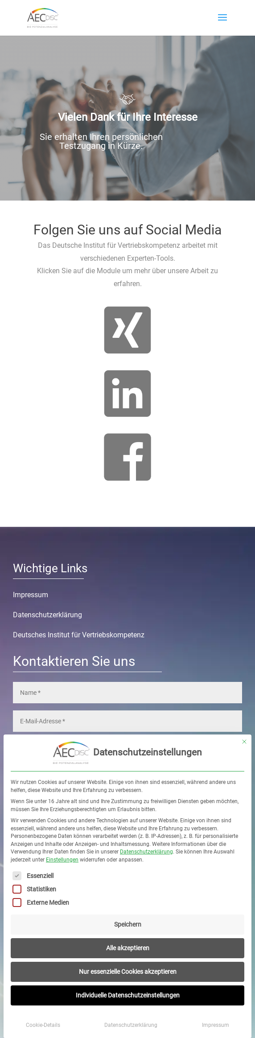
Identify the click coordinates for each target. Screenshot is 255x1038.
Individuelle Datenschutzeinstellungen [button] (128, 995)
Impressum (215, 1025)
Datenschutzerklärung (146, 852)
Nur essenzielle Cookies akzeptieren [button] (128, 971)
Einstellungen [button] (62, 860)
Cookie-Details (43, 1025)
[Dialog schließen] (244, 741)
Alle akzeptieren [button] (127, 948)
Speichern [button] (127, 924)
